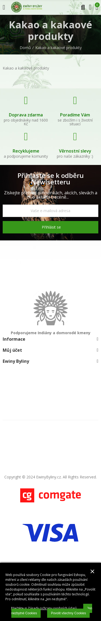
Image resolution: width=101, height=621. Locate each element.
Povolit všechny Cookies (68, 613)
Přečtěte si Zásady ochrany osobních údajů (44, 608)
